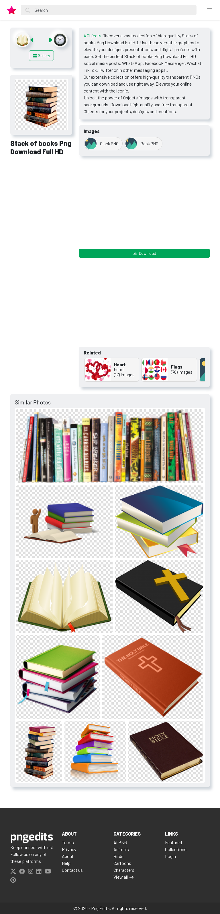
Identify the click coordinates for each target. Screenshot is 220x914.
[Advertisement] (41, 191)
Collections (175, 849)
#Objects (92, 35)
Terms (68, 842)
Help (66, 863)
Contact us (72, 870)
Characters (123, 870)
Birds (118, 856)
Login (170, 856)
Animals (121, 849)
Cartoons (122, 863)
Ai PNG (120, 842)
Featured (173, 842)
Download (144, 253)
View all (120, 877)
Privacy (69, 849)
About (68, 856)
